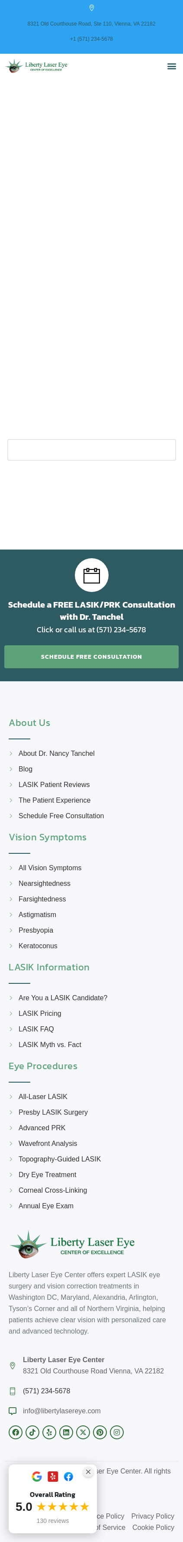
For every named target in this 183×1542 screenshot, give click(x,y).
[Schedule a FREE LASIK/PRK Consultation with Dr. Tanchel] (92, 575)
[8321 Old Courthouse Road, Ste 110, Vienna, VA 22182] (91, 7)
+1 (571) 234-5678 (91, 39)
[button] (171, 66)
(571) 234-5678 (46, 1391)
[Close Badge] (88, 1472)
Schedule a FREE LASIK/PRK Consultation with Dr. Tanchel (91, 610)
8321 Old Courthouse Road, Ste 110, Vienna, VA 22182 (92, 24)
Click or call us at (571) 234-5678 (91, 629)
